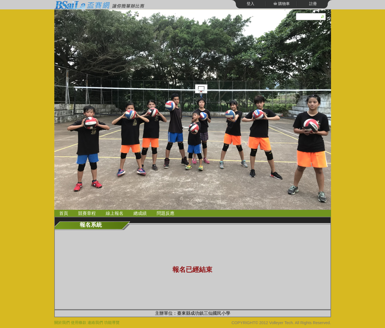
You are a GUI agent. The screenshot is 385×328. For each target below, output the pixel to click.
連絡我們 (95, 322)
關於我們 (62, 322)
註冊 (313, 3)
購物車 (283, 3)
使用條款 (78, 322)
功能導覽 (112, 322)
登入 (250, 3)
